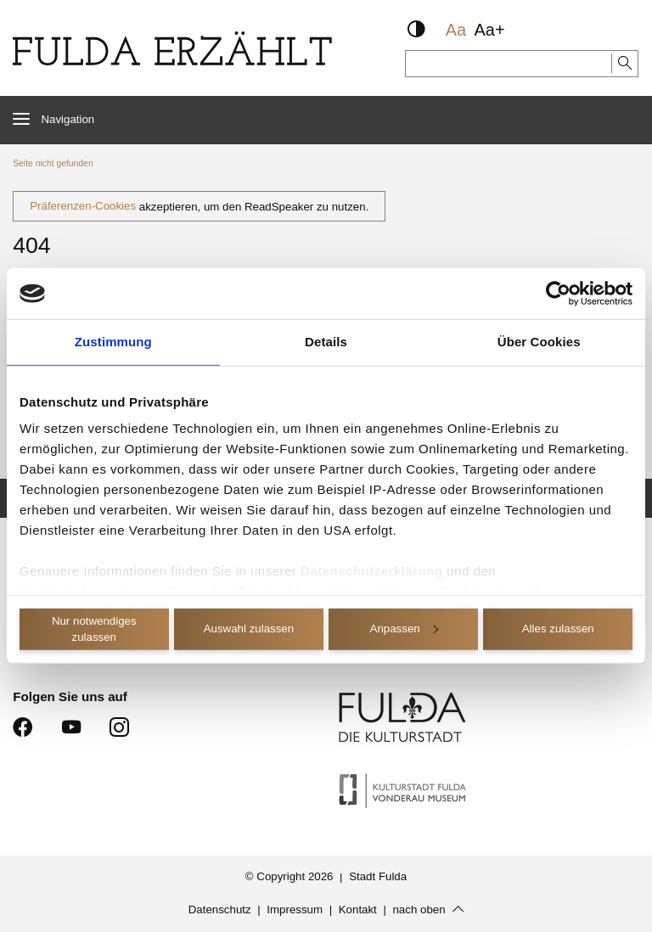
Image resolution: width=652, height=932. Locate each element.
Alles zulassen (558, 628)
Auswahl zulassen (249, 628)
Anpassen (404, 628)
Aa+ (490, 29)
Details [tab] (326, 341)
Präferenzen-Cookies (83, 206)
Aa (456, 29)
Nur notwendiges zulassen (94, 628)
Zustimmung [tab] (113, 341)
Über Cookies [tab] (539, 341)
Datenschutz (219, 910)
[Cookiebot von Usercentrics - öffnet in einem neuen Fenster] (558, 293)
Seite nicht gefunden (53, 163)
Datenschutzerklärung (372, 571)
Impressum (295, 910)
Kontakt (358, 910)
